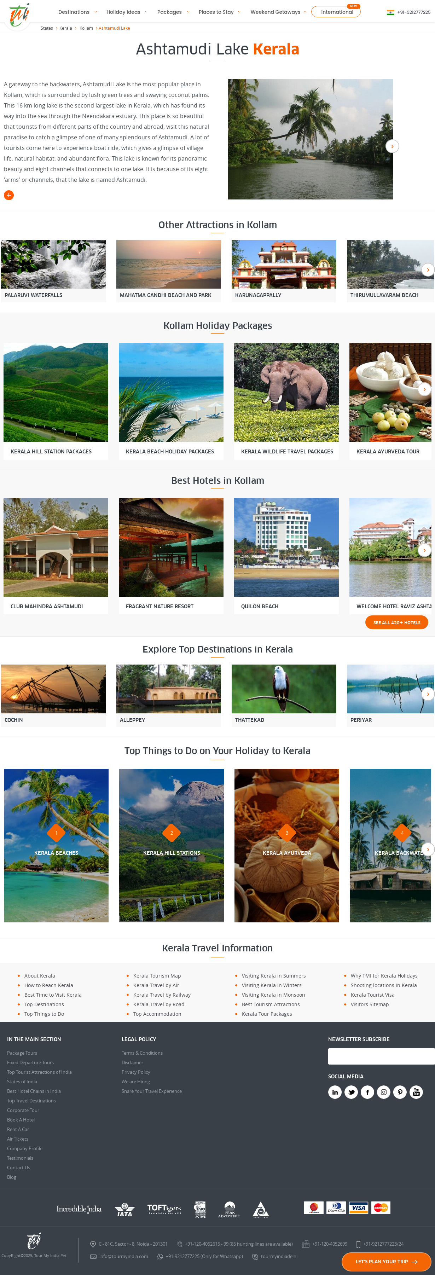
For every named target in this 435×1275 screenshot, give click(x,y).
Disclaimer (132, 1062)
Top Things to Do (44, 1013)
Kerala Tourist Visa (373, 994)
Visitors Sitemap (370, 1004)
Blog (11, 1177)
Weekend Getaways (276, 12)
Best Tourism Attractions (271, 1004)
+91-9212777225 (414, 12)
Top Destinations (44, 1004)
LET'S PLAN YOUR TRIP (387, 1261)
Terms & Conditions (142, 1053)
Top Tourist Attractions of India (39, 1072)
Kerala (65, 28)
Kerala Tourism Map (157, 975)
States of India (22, 1081)
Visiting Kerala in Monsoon (273, 994)
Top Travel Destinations (31, 1100)
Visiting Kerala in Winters (272, 985)
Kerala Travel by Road (159, 1004)
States (47, 28)
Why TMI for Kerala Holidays (384, 975)
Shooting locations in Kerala (384, 985)
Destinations (73, 12)
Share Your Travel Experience (152, 1091)
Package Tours (22, 1053)
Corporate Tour (23, 1110)
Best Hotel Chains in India (34, 1091)
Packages (169, 12)
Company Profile (24, 1148)
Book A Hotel (21, 1120)
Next (392, 146)
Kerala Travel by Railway (162, 994)
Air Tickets (17, 1139)
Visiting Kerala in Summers (274, 975)
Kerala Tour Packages (267, 1013)
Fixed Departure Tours (30, 1062)
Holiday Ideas (123, 12)
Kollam (86, 28)
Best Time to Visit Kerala (53, 994)
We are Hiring (136, 1081)
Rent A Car (18, 1129)
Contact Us (18, 1167)
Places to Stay (216, 12)
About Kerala (39, 975)
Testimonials (20, 1158)
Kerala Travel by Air (156, 985)
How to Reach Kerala (48, 985)
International (337, 12)
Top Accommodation (157, 1013)
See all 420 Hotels (396, 622)
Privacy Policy (136, 1072)
